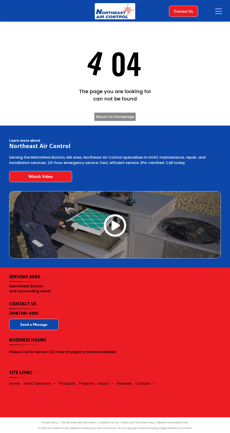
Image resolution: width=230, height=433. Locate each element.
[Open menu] (218, 11)
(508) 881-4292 (23, 313)
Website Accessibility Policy (172, 422)
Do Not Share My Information (79, 422)
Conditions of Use (108, 422)
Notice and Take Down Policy (138, 422)
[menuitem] (16, 383)
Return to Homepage (115, 116)
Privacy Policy (49, 422)
